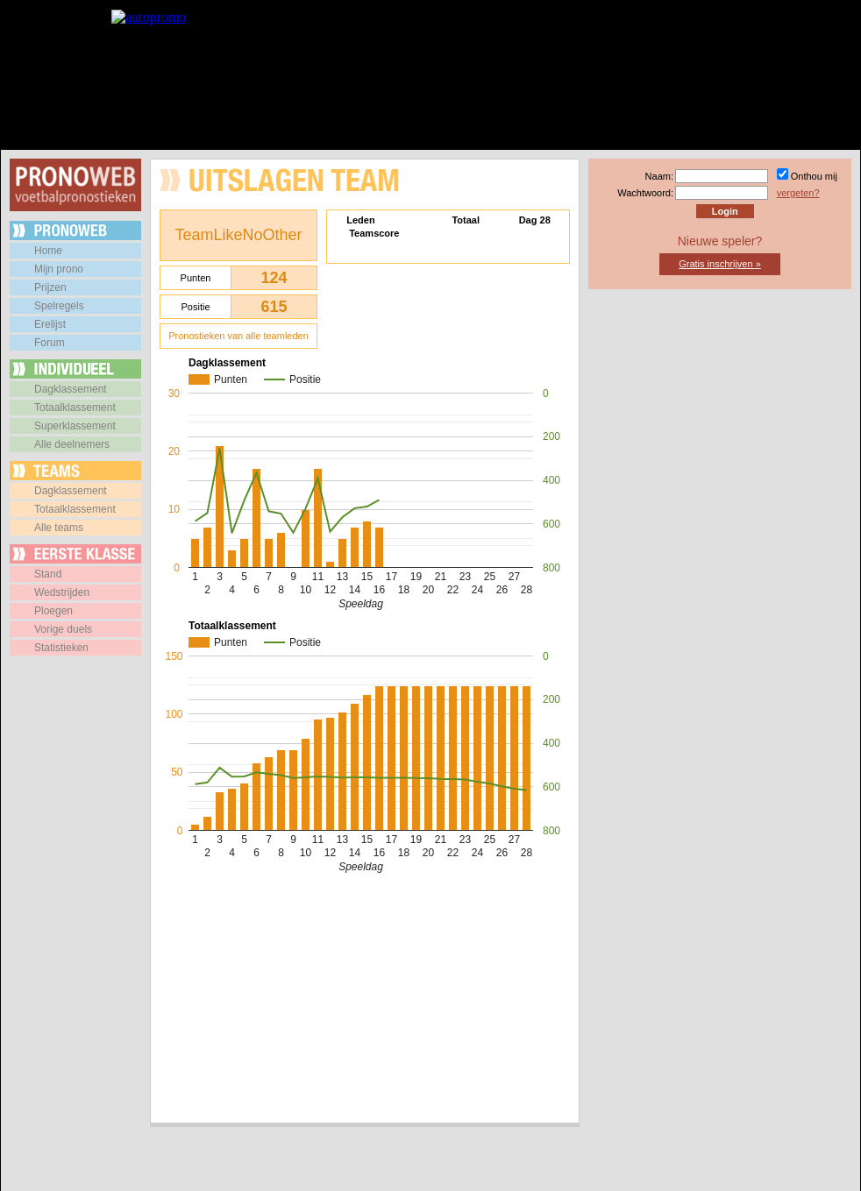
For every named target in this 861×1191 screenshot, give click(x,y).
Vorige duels (63, 629)
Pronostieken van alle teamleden (238, 335)
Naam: (659, 176)
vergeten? (798, 193)
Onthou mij (814, 176)
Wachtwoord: (645, 193)
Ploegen (53, 611)
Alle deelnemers (72, 444)
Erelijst (50, 324)
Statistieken (61, 648)
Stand (47, 574)
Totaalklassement (75, 407)
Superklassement (75, 426)
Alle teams (58, 527)
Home (48, 251)
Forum (49, 343)
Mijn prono (58, 269)
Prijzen (50, 287)
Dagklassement (70, 389)
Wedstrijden (61, 592)
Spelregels (59, 306)
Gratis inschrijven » (720, 264)
